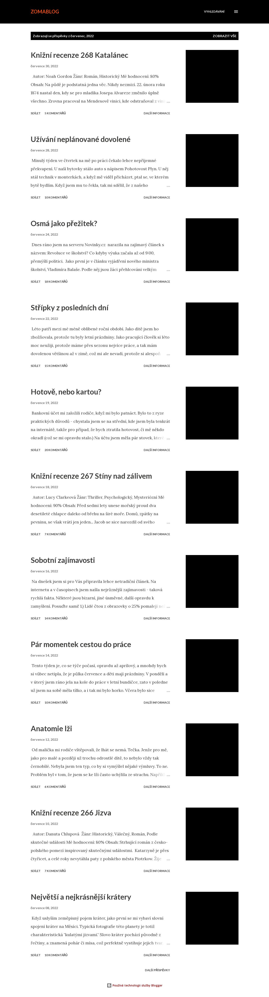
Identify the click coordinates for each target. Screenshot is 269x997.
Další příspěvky (157, 970)
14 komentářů (56, 618)
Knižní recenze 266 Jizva (71, 812)
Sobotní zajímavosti (63, 560)
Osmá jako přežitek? (64, 223)
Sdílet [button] (36, 113)
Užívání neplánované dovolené (80, 139)
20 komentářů (56, 450)
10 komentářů (56, 197)
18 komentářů (56, 281)
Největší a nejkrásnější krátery (81, 896)
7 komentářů (55, 534)
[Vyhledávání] (214, 11)
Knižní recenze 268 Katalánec (79, 54)
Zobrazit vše (224, 36)
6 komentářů (55, 786)
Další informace (157, 113)
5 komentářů (55, 113)
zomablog (45, 11)
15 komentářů (56, 365)
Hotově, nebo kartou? (66, 391)
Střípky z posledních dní (69, 307)
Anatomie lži (51, 728)
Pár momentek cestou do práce (81, 644)
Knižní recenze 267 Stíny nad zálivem (91, 475)
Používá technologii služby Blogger (134, 985)
